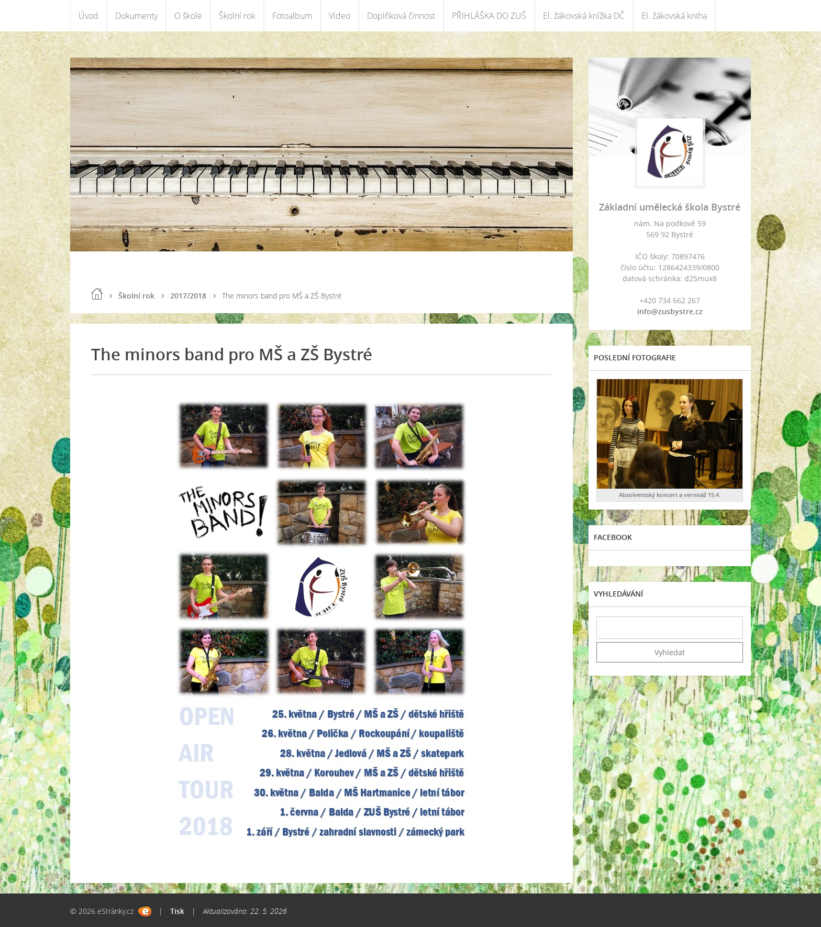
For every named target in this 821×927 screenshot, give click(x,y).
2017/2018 (188, 296)
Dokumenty (136, 15)
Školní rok (237, 15)
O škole (188, 15)
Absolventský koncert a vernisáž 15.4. (669, 495)
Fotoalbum (292, 15)
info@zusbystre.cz (670, 311)
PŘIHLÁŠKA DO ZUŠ (489, 15)
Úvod (88, 15)
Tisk (177, 911)
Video (339, 15)
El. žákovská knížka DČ (584, 15)
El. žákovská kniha (674, 15)
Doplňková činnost (401, 15)
